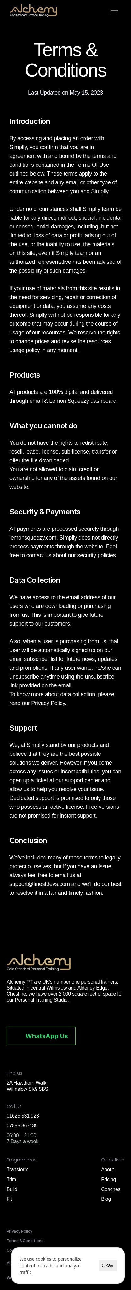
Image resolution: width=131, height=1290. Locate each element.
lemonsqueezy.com (32, 538)
